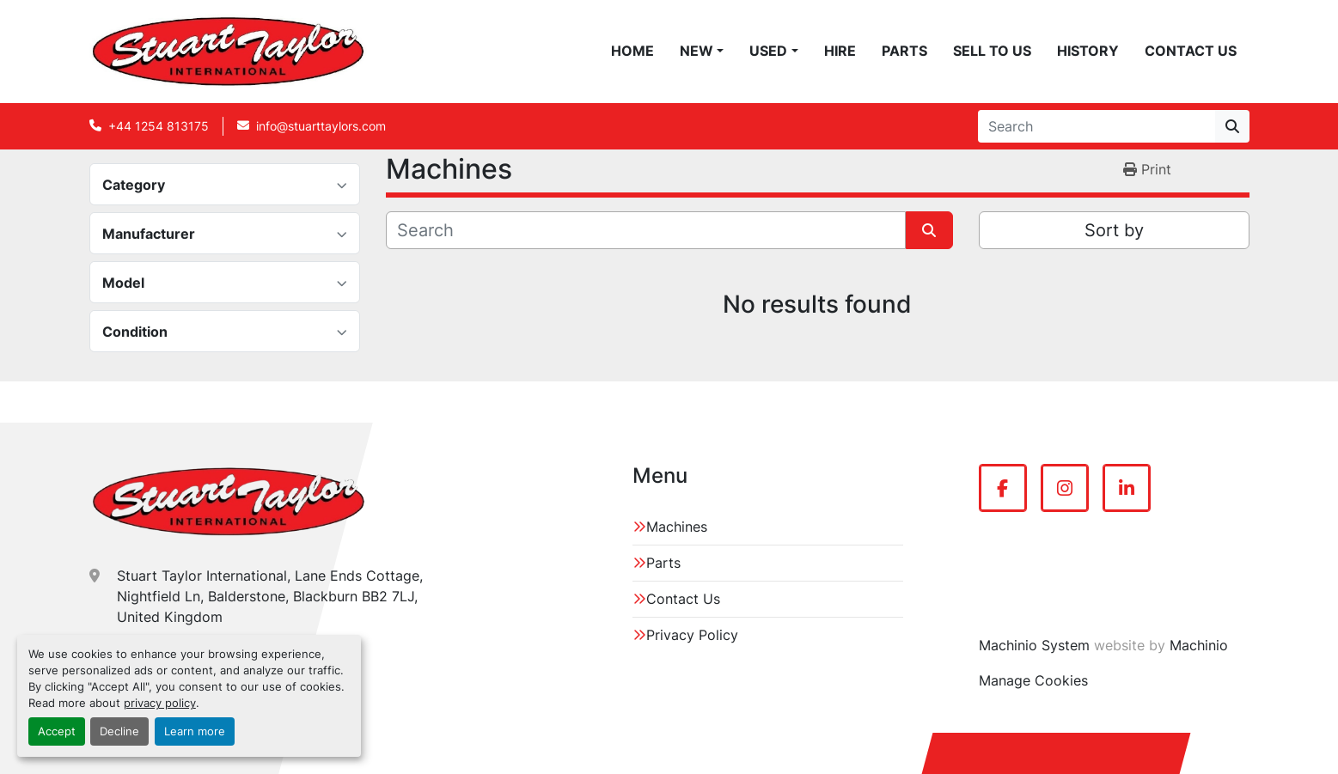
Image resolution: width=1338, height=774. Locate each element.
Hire (840, 50)
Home (632, 50)
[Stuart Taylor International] (228, 501)
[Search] (1096, 126)
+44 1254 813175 (158, 126)
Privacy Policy (692, 634)
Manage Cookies (1033, 680)
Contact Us (1191, 50)
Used (768, 50)
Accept (57, 731)
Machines (676, 526)
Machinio (1199, 645)
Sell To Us (992, 50)
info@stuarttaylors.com (321, 126)
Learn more (194, 731)
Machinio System (1034, 645)
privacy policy (160, 703)
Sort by (1114, 230)
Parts (904, 50)
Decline (119, 731)
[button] (702, 50)
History (1088, 50)
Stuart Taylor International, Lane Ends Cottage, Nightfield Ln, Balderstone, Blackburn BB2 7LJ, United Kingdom (270, 596)
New (696, 50)
